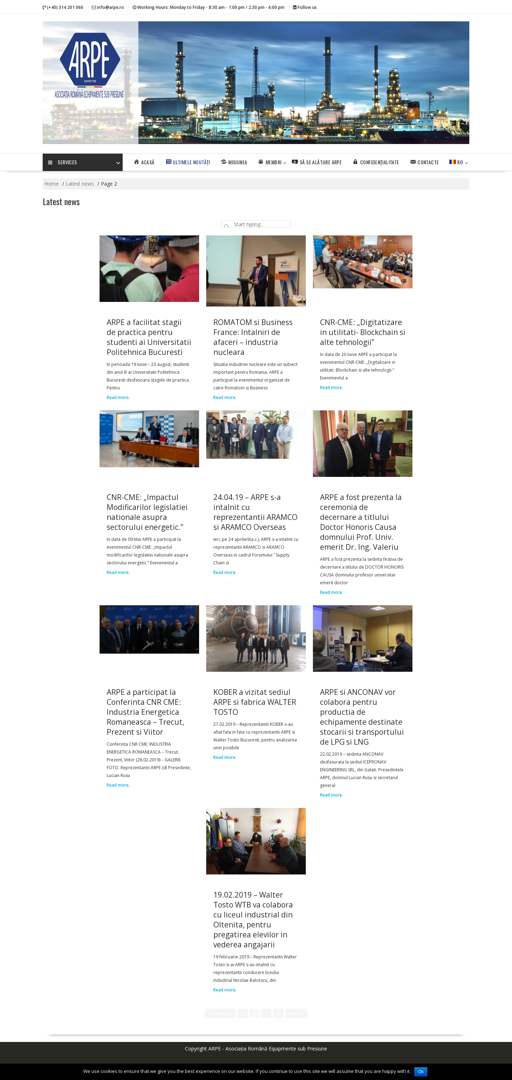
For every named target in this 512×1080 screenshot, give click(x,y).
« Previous (220, 1013)
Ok (420, 1071)
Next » (296, 1013)
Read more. (118, 397)
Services (62, 162)
